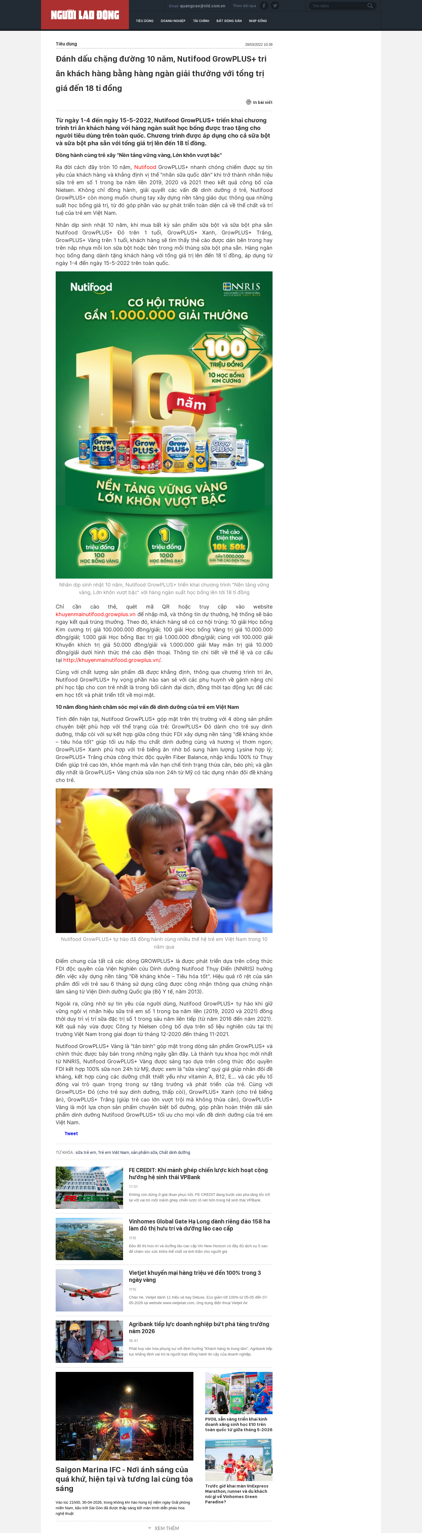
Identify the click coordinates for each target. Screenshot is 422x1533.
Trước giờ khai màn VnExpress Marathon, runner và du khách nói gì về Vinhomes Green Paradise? (236, 1494)
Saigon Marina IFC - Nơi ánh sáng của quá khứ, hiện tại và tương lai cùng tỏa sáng (124, 1479)
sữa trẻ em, (87, 1152)
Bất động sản (229, 21)
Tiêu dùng (145, 21)
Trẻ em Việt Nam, (114, 1152)
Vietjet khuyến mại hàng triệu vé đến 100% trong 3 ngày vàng (195, 1276)
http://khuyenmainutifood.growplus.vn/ (111, 660)
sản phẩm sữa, (145, 1152)
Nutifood (145, 167)
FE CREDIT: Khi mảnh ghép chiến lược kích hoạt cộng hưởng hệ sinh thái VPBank (198, 1174)
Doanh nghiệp (173, 21)
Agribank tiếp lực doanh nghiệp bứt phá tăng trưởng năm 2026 (199, 1328)
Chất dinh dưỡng (174, 1152)
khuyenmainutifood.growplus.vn (96, 614)
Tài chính (201, 21)
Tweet (71, 1133)
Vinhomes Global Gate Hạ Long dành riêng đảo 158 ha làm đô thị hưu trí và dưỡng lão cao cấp (199, 1225)
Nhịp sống (258, 21)
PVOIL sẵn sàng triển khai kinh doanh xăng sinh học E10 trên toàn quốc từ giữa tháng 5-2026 (239, 1424)
